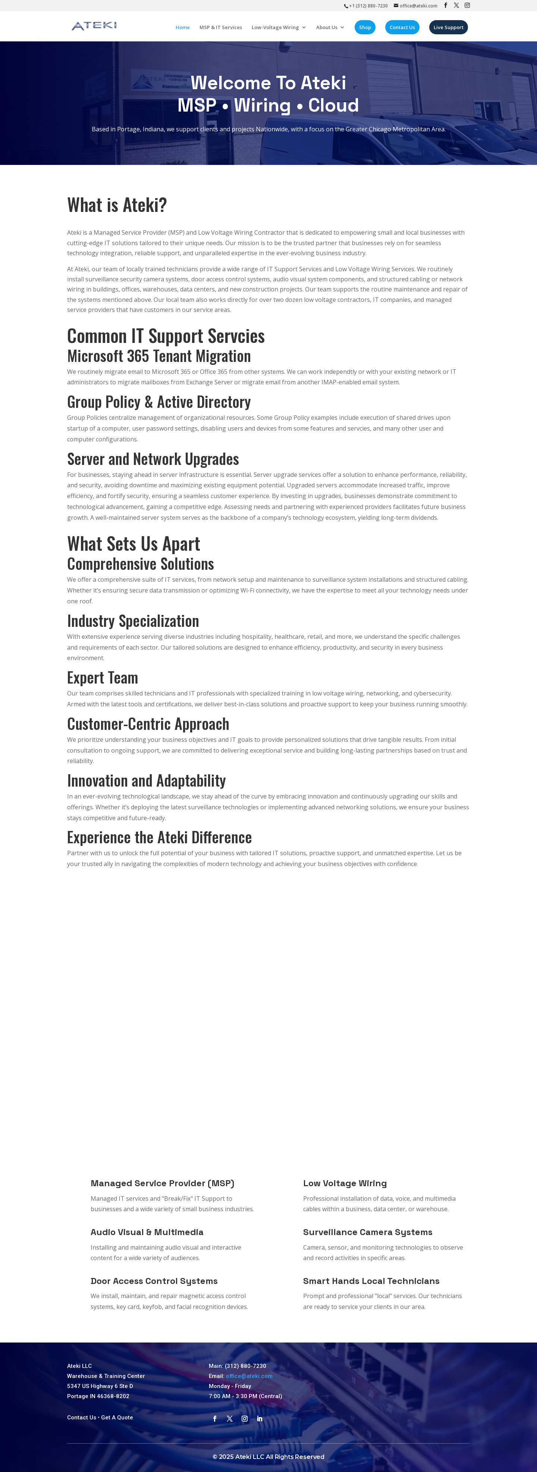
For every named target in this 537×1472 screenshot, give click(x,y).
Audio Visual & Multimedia (147, 1232)
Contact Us (404, 29)
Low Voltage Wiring (345, 1183)
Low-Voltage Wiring (277, 30)
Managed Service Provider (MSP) (162, 1183)
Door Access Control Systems (154, 1281)
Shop (367, 29)
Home (185, 30)
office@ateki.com (249, 1376)
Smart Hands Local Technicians (371, 1281)
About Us (328, 30)
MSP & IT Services (222, 30)
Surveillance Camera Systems (368, 1232)
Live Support (450, 29)
